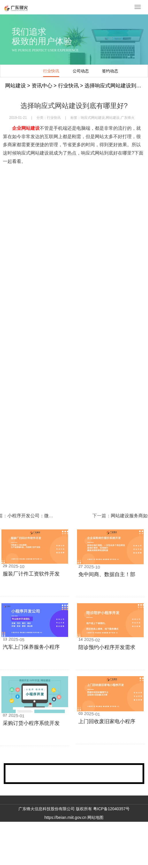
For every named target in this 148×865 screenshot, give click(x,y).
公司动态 (63, 71)
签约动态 (92, 71)
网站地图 (95, 817)
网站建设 (15, 86)
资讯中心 (42, 86)
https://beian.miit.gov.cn (66, 817)
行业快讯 (34, 71)
